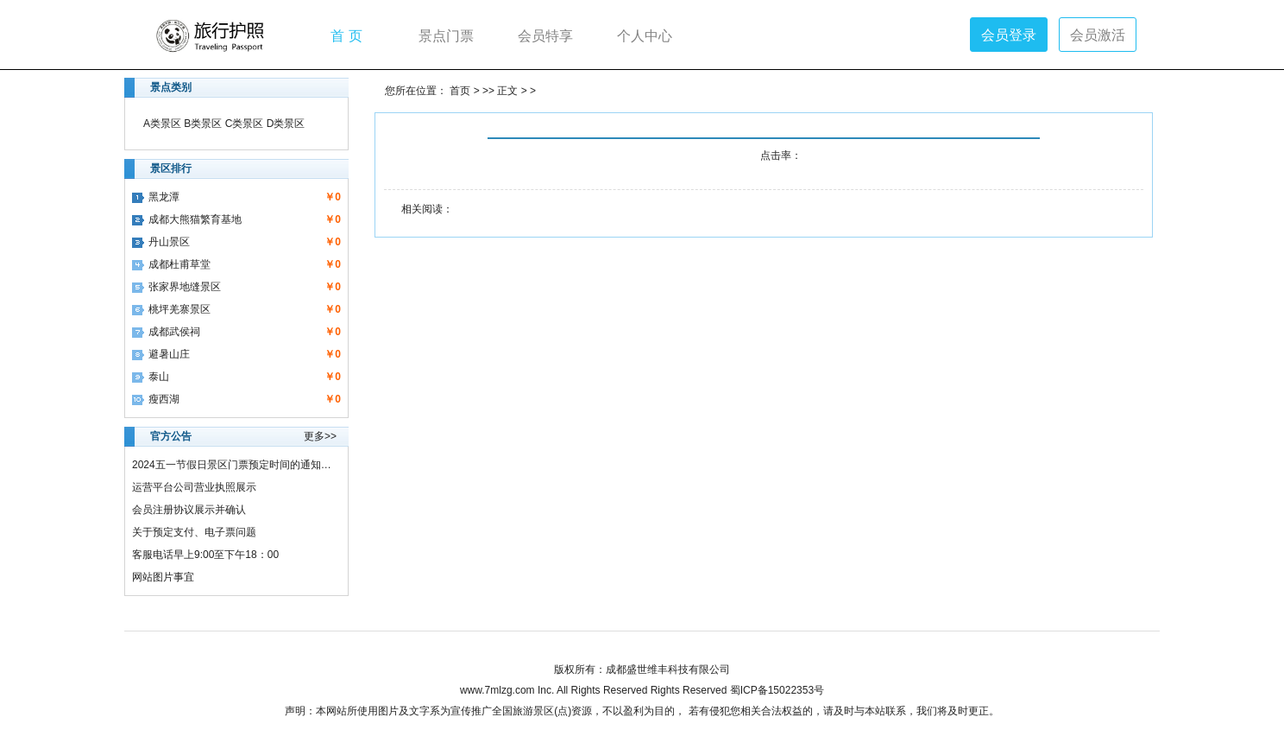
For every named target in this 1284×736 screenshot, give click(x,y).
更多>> (320, 436)
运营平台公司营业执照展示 (194, 487)
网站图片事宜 (163, 577)
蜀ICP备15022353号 (777, 690)
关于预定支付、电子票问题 (194, 532)
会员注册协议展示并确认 (189, 510)
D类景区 (286, 123)
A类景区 (162, 123)
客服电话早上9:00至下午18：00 (205, 555)
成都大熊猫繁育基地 (187, 219)
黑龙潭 (155, 197)
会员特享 (545, 35)
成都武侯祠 (166, 332)
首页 (460, 91)
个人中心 (644, 35)
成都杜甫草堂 (171, 264)
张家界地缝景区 (176, 287)
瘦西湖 (155, 399)
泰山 (150, 377)
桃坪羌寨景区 (171, 309)
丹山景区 (161, 242)
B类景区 (203, 123)
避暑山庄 (161, 354)
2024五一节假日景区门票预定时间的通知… (231, 465)
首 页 (346, 35)
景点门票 (446, 35)
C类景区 (244, 123)
